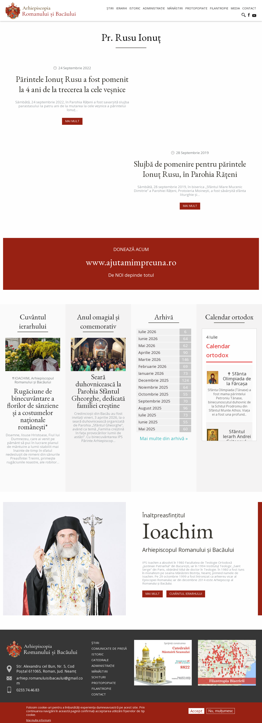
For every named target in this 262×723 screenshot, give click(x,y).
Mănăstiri (99, 671)
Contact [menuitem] (249, 8)
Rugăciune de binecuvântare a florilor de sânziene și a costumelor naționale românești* (33, 408)
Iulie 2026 (147, 331)
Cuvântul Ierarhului (186, 594)
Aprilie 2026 (149, 352)
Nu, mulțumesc (220, 711)
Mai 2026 (146, 345)
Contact (98, 694)
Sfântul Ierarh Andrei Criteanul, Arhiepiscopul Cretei (229, 439)
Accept (196, 710)
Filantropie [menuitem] (219, 8)
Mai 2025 (146, 429)
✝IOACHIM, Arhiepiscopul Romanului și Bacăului (33, 380)
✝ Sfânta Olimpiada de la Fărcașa (237, 378)
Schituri (98, 677)
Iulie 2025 (147, 415)
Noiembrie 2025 (153, 387)
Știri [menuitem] (110, 8)
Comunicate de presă (109, 648)
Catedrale (100, 660)
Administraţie (103, 666)
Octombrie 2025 (153, 394)
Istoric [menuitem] (134, 8)
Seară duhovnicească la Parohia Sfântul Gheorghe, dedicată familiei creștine (98, 391)
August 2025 (149, 408)
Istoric (97, 654)
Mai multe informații (38, 720)
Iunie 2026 (148, 338)
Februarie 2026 (152, 366)
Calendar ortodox (218, 350)
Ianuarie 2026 (151, 373)
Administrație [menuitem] (154, 8)
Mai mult (72, 121)
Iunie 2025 (148, 422)
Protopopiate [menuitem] (196, 8)
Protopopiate (103, 683)
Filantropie (101, 688)
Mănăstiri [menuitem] (175, 8)
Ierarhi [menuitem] (121, 8)
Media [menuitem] (235, 8)
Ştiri (95, 643)
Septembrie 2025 (154, 401)
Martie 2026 (149, 359)
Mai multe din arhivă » (164, 438)
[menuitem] (40, 10)
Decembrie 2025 (153, 380)
